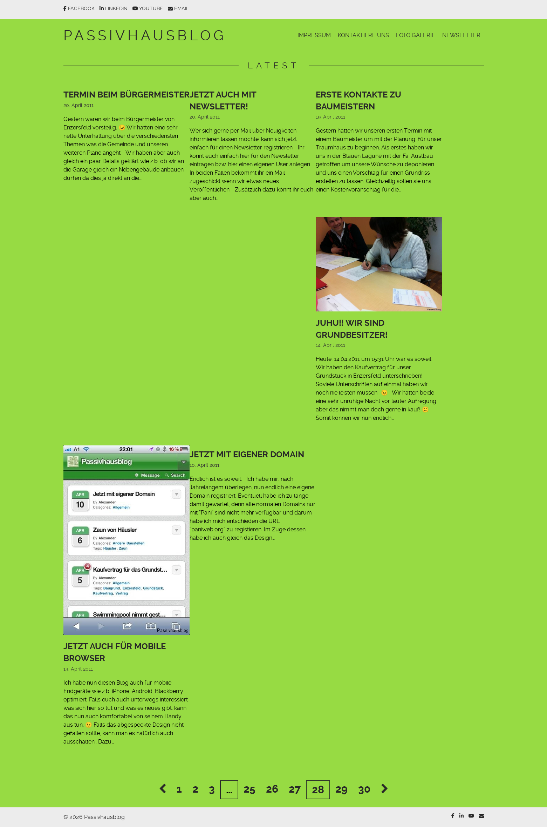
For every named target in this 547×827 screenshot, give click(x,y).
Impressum (314, 35)
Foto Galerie (415, 35)
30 (364, 789)
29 (341, 789)
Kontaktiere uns (363, 35)
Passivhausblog (144, 35)
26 (272, 789)
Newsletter (461, 35)
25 (249, 789)
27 (295, 789)
